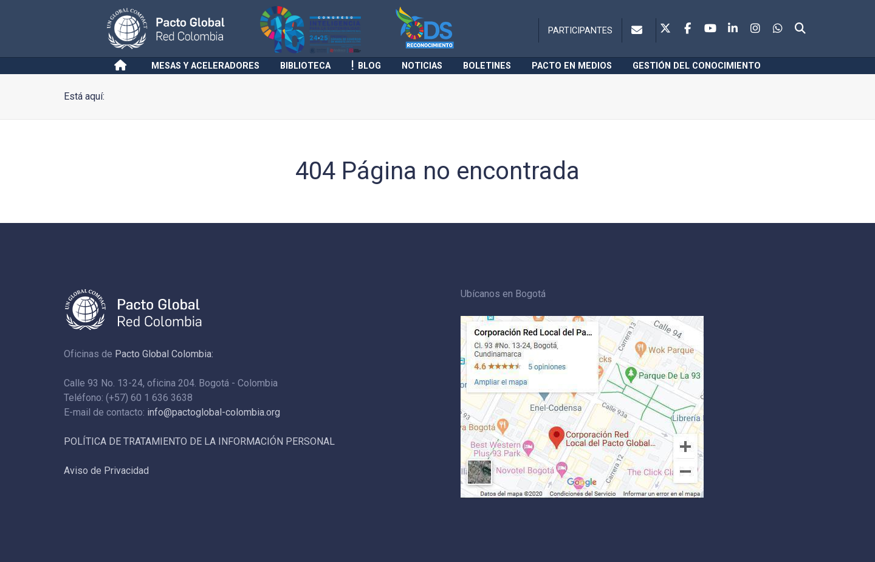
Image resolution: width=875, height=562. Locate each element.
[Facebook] (688, 29)
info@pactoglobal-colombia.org (213, 412)
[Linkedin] (733, 29)
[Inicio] (122, 65)
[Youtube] (710, 29)
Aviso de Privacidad (106, 470)
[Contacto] (639, 30)
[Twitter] (665, 29)
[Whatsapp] (778, 29)
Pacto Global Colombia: (164, 354)
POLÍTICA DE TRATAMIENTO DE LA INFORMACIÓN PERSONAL (199, 441)
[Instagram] (755, 29)
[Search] (800, 29)
